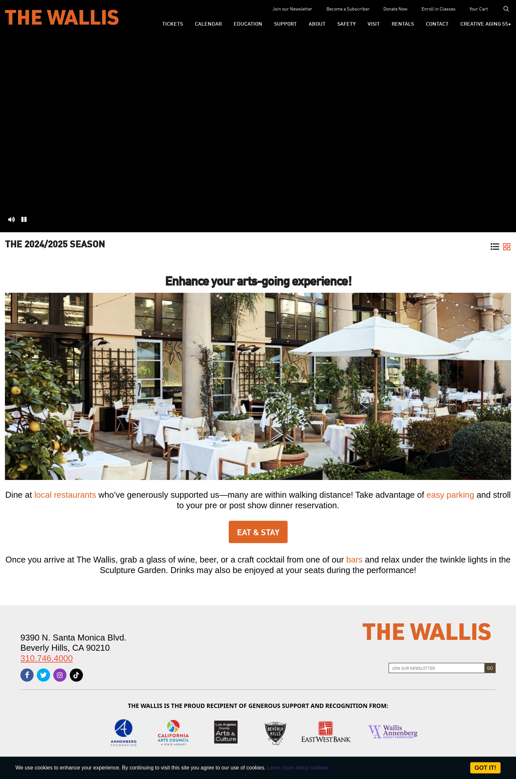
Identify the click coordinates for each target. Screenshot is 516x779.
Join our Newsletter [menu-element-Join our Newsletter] (292, 8)
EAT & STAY (258, 532)
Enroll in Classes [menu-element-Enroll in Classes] (438, 8)
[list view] (495, 247)
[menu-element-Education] (248, 23)
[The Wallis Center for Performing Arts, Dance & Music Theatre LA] (61, 17)
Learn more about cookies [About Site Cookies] (297, 767)
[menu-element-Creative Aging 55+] (483, 23)
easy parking (451, 494)
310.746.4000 (46, 658)
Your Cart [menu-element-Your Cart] (478, 8)
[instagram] (59, 675)
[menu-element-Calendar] (208, 23)
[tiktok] (76, 675)
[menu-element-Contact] (437, 23)
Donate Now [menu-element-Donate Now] (395, 8)
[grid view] (507, 247)
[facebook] (27, 675)
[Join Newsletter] (437, 668)
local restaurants (65, 494)
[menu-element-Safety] (346, 23)
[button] (173, 23)
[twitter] (43, 675)
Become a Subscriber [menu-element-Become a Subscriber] (348, 8)
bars (354, 559)
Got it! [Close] (485, 768)
